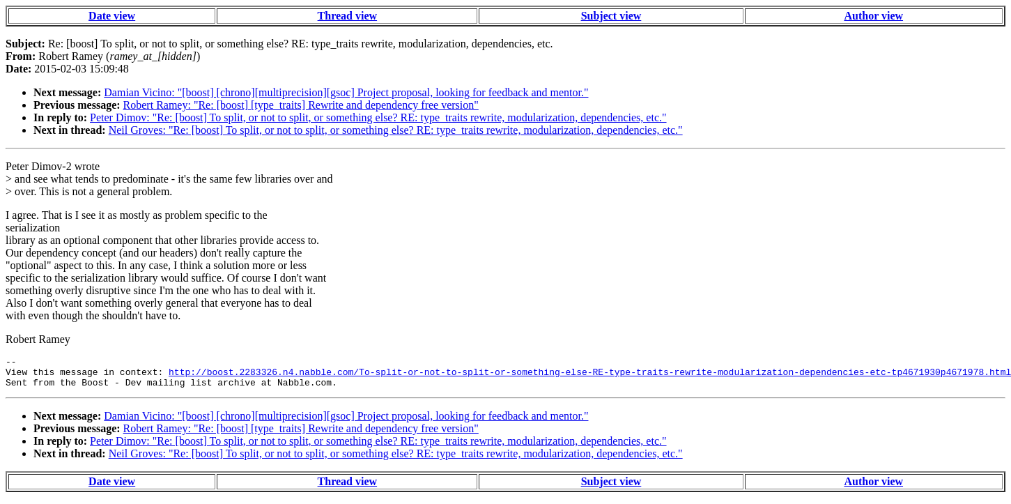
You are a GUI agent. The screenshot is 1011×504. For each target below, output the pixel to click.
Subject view (611, 16)
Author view (873, 16)
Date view (111, 16)
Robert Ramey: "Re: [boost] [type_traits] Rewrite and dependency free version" (301, 105)
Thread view (347, 16)
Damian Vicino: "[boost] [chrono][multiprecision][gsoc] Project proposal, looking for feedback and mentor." (346, 92)
